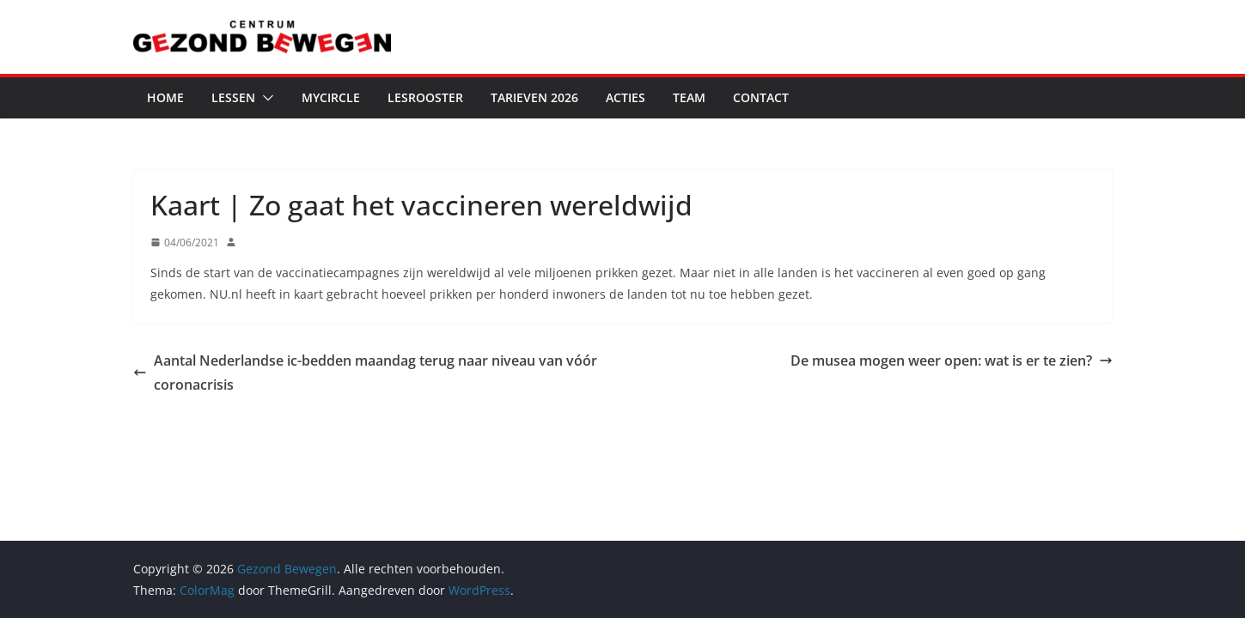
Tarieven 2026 (534, 97)
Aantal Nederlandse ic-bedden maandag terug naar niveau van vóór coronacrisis (365, 373)
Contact (761, 97)
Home (165, 97)
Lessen (233, 97)
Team (689, 97)
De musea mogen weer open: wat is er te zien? (951, 360)
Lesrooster (425, 97)
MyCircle (331, 97)
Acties (625, 97)
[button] (264, 98)
